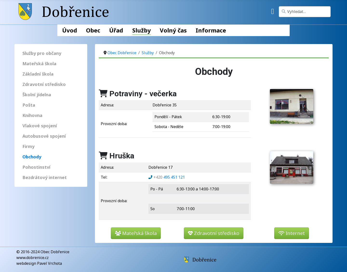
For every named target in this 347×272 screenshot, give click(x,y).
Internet (291, 233)
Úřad (116, 30)
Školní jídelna (36, 94)
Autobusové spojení (44, 136)
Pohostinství (36, 167)
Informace (211, 30)
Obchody (31, 157)
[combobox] (305, 11)
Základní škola (37, 74)
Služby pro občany (41, 53)
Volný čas (173, 30)
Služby (141, 30)
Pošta (28, 105)
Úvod (69, 30)
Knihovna (32, 115)
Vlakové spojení (39, 126)
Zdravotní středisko (44, 84)
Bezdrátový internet (44, 177)
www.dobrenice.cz (32, 257)
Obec (93, 30)
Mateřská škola (39, 63)
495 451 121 (169, 177)
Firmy (28, 146)
